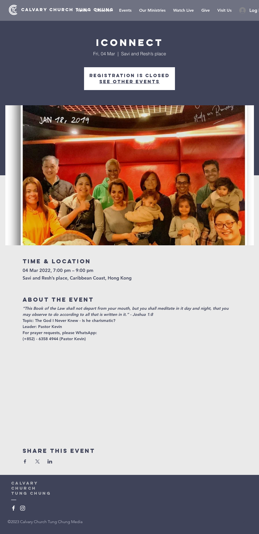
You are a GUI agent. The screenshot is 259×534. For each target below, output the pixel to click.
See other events (129, 81)
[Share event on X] (37, 461)
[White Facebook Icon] (13, 508)
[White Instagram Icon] (22, 508)
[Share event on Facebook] (25, 461)
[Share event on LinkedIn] (49, 461)
